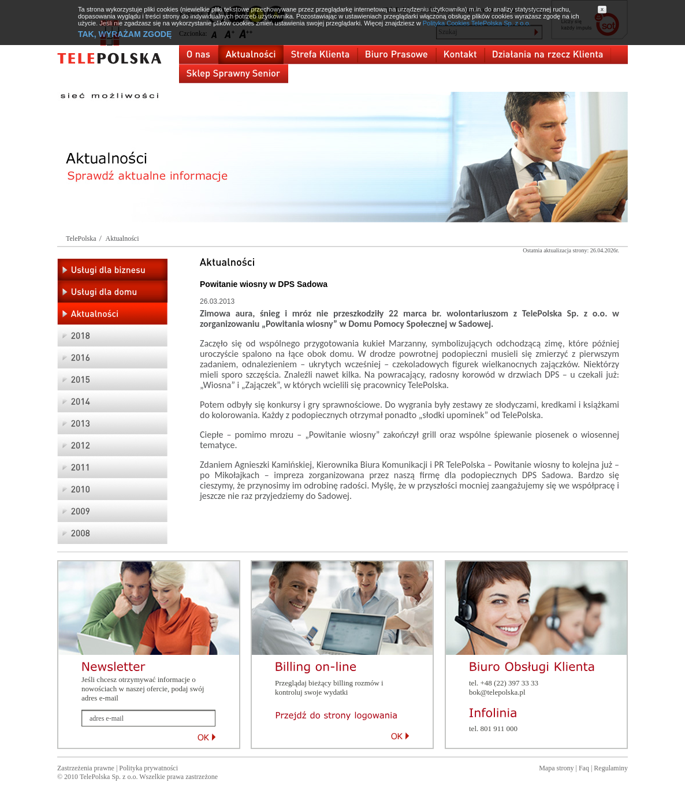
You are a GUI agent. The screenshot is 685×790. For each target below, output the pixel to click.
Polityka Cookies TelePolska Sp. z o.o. (477, 23)
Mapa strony (556, 768)
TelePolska (81, 238)
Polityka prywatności (148, 768)
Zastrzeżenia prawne (85, 768)
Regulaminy (611, 768)
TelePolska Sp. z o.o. (108, 777)
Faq (584, 768)
